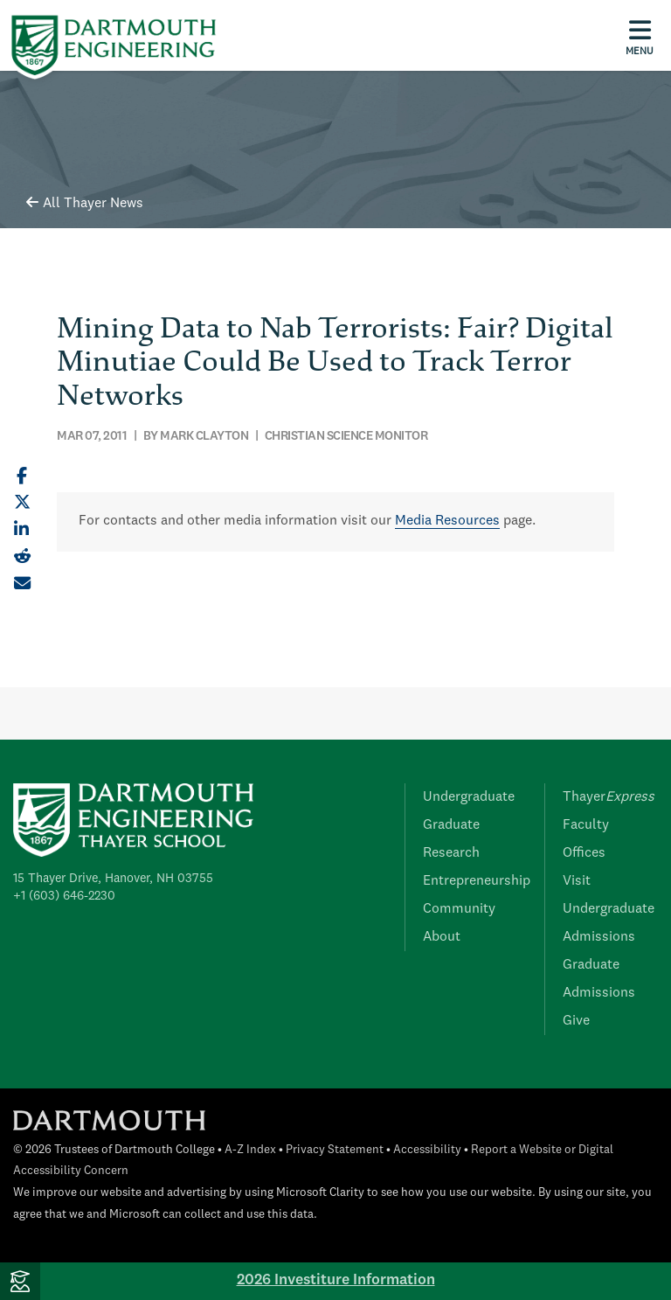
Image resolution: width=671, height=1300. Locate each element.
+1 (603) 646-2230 (64, 896)
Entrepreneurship (476, 881)
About (441, 937)
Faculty (586, 825)
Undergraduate (469, 797)
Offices (584, 853)
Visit (577, 881)
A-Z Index (250, 1150)
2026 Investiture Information (336, 1280)
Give (576, 1021)
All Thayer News (84, 204)
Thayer (608, 797)
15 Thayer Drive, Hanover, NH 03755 (113, 878)
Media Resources (447, 521)
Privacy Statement (335, 1150)
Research (451, 853)
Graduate (451, 825)
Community (459, 909)
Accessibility (427, 1150)
